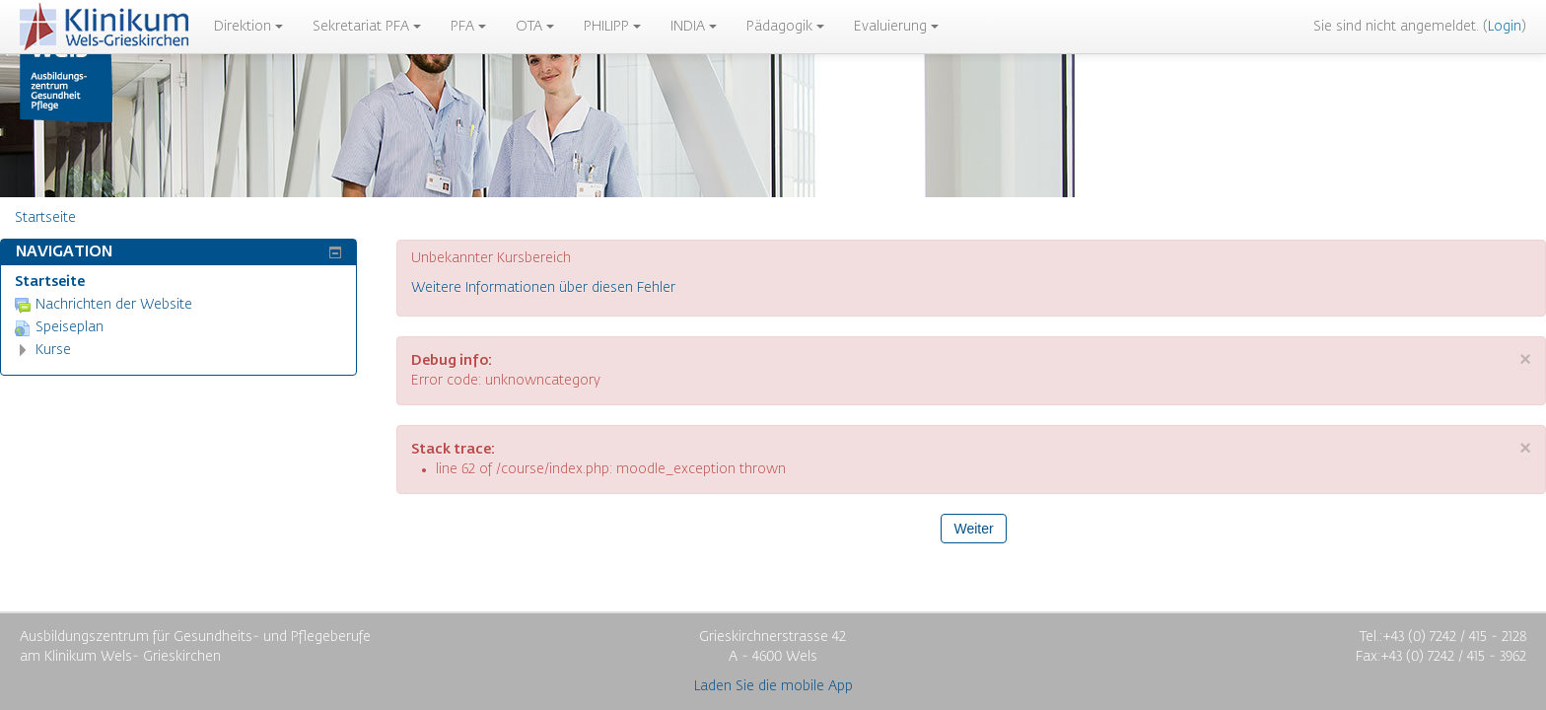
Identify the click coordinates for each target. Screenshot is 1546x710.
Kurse (53, 350)
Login (1504, 27)
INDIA (693, 27)
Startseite (50, 282)
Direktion (248, 27)
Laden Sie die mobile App (773, 686)
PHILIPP (612, 27)
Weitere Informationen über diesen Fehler (543, 288)
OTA (535, 27)
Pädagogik (785, 27)
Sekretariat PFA (367, 27)
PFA (468, 27)
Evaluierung (896, 27)
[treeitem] (178, 282)
